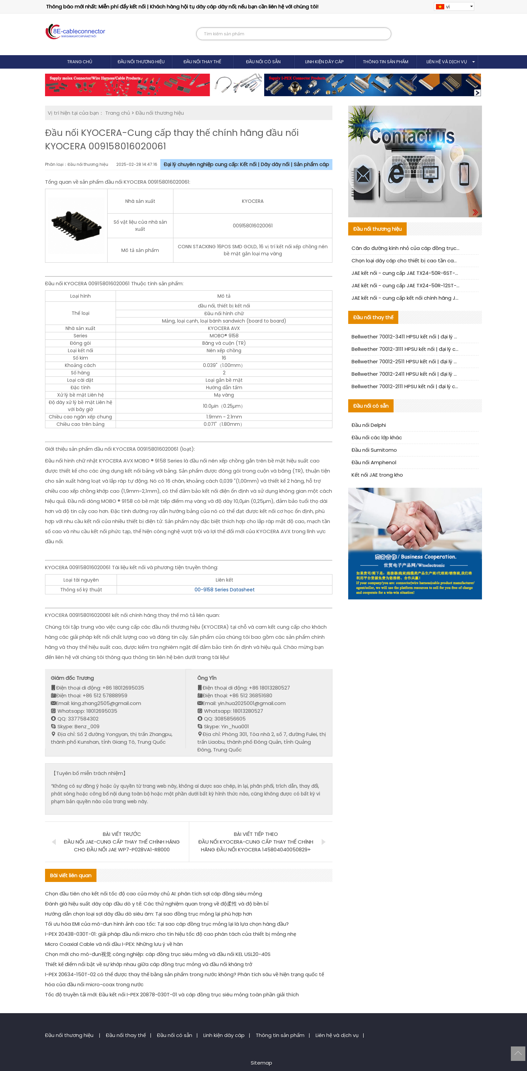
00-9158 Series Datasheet (225, 589)
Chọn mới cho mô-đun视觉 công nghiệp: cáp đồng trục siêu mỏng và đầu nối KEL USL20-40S (158, 954)
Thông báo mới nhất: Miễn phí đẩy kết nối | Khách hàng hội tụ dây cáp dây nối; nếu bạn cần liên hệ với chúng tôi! (182, 6)
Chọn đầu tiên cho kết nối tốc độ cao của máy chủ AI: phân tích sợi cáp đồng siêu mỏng (153, 893)
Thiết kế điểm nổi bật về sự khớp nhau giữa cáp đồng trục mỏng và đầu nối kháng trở (148, 964)
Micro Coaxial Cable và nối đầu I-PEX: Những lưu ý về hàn (114, 944)
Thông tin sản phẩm (385, 62)
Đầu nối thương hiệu (141, 62)
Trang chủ (79, 62)
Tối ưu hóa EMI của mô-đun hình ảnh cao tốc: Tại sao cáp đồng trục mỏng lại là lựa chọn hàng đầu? (167, 923)
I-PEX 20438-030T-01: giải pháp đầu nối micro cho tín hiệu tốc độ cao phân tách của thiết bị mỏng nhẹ (170, 933)
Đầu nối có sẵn (263, 62)
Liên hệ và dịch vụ (447, 62)
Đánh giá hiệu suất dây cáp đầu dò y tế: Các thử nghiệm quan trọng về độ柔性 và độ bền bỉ (157, 903)
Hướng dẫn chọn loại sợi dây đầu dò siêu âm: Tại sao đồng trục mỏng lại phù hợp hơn (148, 913)
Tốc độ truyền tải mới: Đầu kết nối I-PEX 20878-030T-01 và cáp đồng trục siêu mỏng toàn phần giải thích (172, 994)
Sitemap (261, 1062)
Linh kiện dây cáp (324, 62)
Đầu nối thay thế (202, 62)
